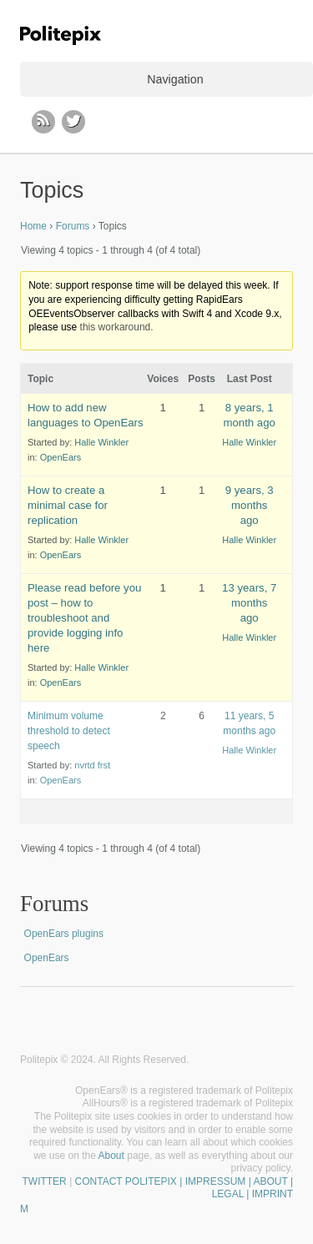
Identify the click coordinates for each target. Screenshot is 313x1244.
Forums (73, 226)
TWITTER (44, 1181)
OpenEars (61, 457)
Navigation (175, 79)
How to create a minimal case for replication (68, 505)
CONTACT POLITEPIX (126, 1181)
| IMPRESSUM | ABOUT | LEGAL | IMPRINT (235, 1188)
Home (33, 226)
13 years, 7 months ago (249, 603)
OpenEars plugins (63, 933)
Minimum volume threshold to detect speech (69, 731)
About (111, 1155)
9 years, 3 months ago (249, 505)
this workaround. (117, 327)
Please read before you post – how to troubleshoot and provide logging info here (84, 618)
